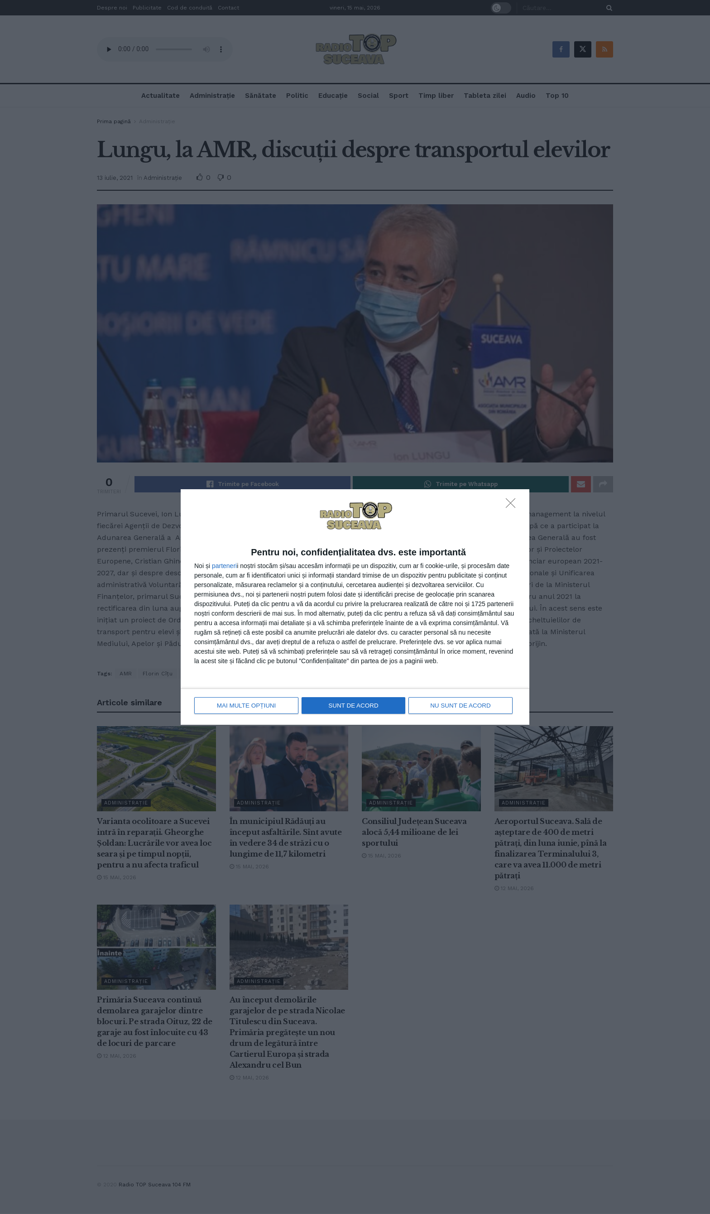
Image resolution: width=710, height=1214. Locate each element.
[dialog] (355, 607)
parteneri (224, 566)
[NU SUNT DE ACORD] (513, 506)
